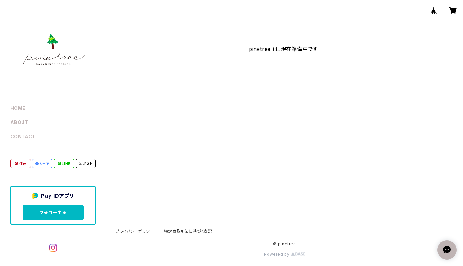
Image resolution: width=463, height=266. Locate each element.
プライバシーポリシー (135, 231)
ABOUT (19, 122)
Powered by (284, 254)
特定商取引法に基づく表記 (188, 231)
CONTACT (23, 136)
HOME (17, 108)
